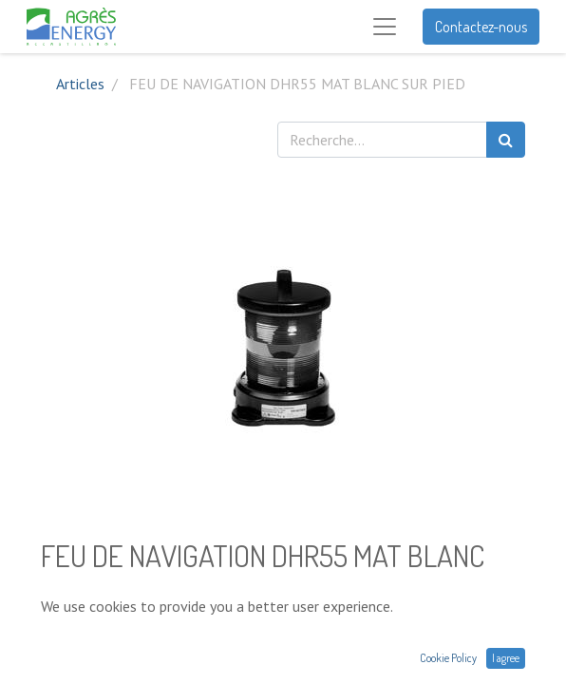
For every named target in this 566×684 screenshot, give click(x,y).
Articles (80, 83)
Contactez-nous (481, 26)
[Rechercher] (505, 140)
